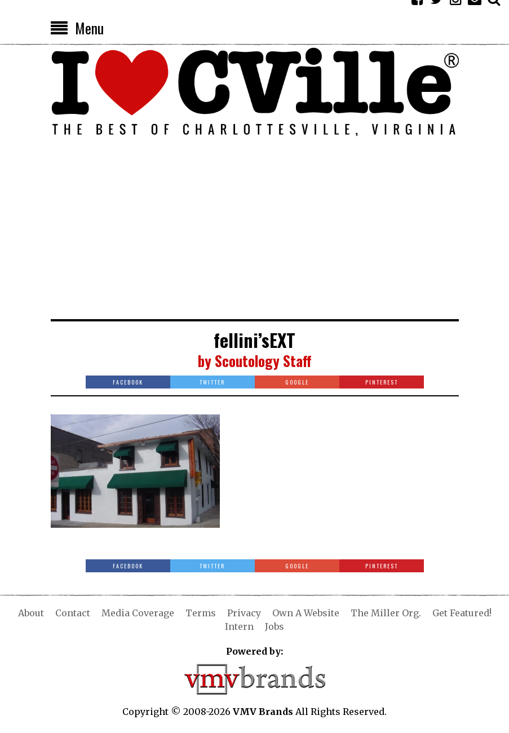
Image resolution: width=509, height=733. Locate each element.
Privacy (244, 613)
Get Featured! (462, 613)
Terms (200, 613)
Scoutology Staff (263, 360)
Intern (239, 626)
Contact (72, 613)
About (31, 613)
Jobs (274, 626)
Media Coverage (137, 613)
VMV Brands (263, 711)
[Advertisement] (255, 234)
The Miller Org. (386, 613)
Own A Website (305, 613)
